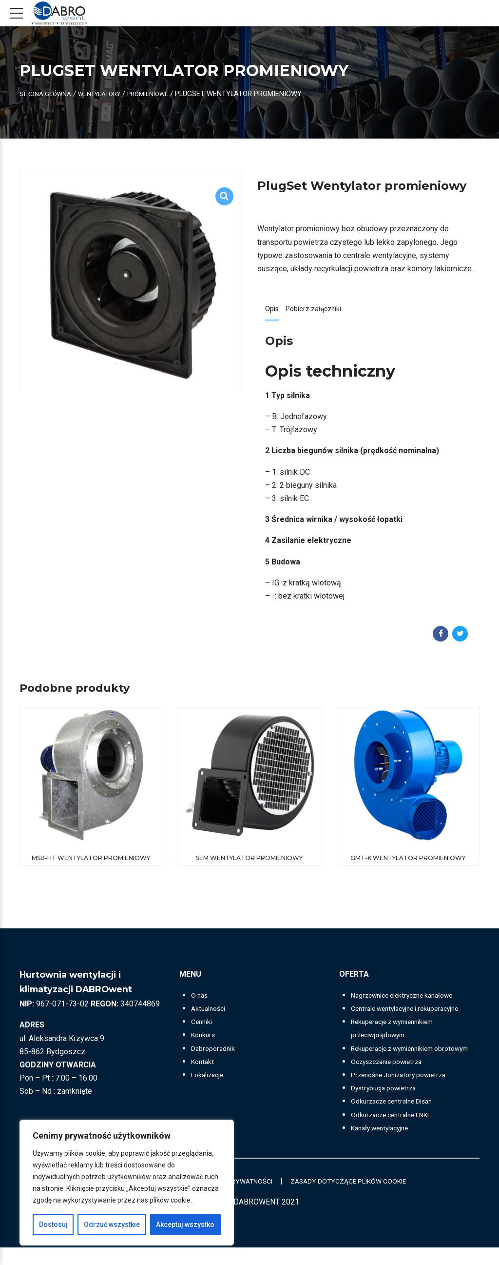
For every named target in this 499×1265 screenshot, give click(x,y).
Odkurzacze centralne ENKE (398, 1132)
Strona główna (49, 93)
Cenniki (203, 1025)
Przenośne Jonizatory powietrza (406, 1092)
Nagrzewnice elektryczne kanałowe (411, 999)
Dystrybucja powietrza (389, 1105)
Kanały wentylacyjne (385, 1145)
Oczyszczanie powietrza (393, 1079)
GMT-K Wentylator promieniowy (407, 861)
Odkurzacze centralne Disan (398, 1118)
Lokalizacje (210, 1079)
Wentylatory (110, 93)
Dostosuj (53, 1224)
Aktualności (210, 1012)
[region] (126, 1182)
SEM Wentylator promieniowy (249, 861)
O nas (201, 999)
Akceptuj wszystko (185, 1224)
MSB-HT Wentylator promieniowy (91, 861)
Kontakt (204, 1065)
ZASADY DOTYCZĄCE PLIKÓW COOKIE (362, 1198)
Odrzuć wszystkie (112, 1224)
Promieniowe (166, 93)
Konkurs (205, 1039)
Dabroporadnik (216, 1052)
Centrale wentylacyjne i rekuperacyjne (414, 1012)
